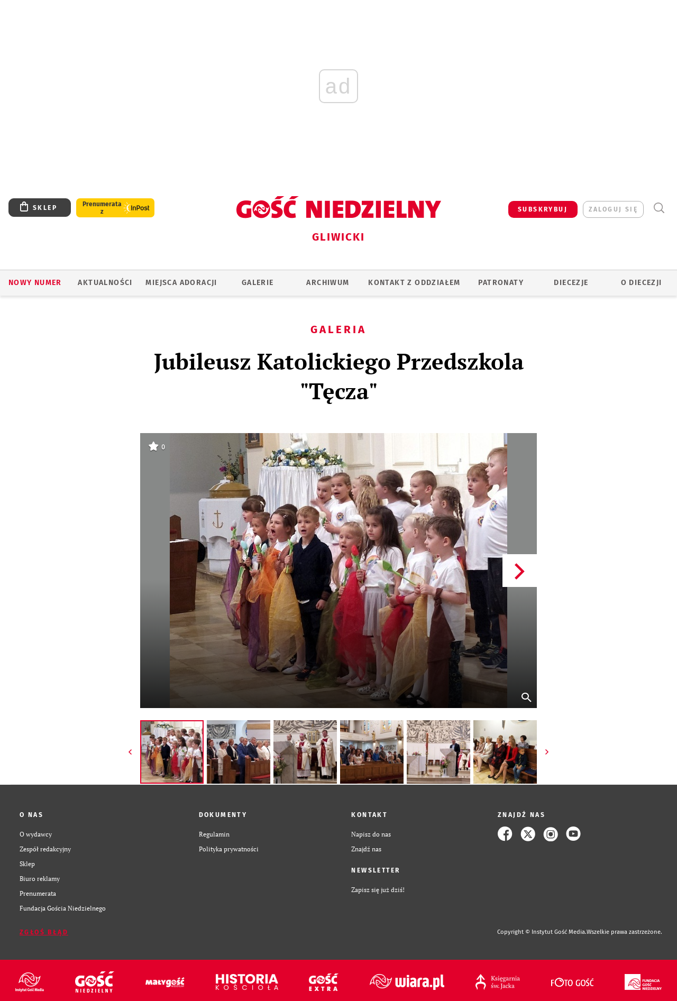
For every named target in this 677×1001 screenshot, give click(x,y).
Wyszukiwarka (659, 208)
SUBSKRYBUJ (543, 209)
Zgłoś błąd (44, 932)
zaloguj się (613, 209)
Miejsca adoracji (181, 282)
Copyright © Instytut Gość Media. (542, 932)
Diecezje (571, 282)
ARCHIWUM (327, 282)
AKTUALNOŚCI (105, 282)
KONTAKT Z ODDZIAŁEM (414, 282)
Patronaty (501, 282)
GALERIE (258, 282)
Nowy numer (35, 282)
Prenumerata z (102, 207)
